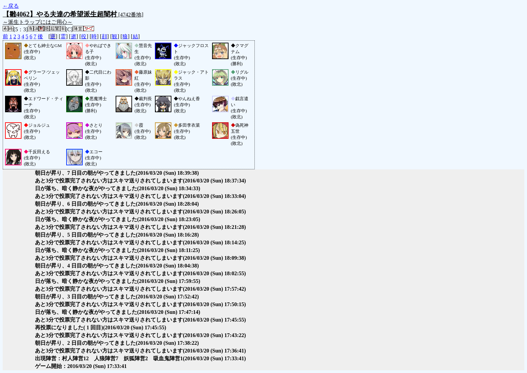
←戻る (11, 6)
